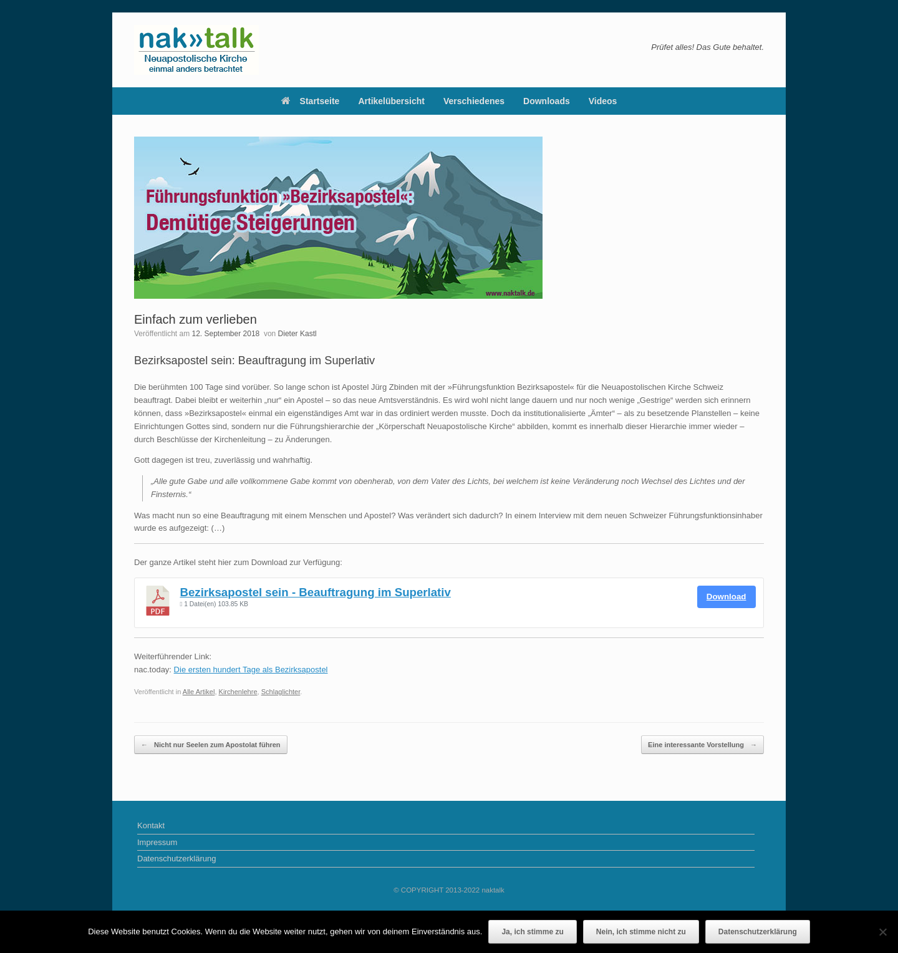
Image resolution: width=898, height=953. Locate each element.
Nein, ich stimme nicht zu (641, 931)
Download (726, 596)
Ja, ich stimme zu (532, 931)
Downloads (546, 101)
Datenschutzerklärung (176, 858)
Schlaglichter (281, 691)
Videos (603, 101)
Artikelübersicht (391, 101)
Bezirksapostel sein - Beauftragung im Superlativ (315, 592)
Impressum (157, 842)
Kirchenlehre (238, 691)
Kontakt (151, 825)
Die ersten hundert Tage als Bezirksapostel (251, 669)
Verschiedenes (474, 101)
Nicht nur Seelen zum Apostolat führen (211, 745)
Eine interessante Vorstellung (702, 745)
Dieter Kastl (297, 333)
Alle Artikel (199, 691)
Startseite (310, 101)
